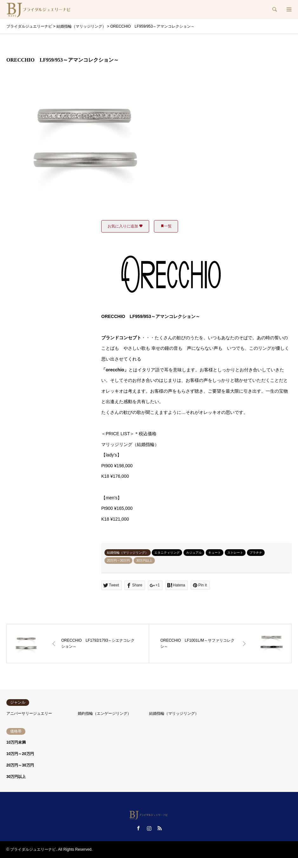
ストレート (235, 552)
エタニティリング (167, 552)
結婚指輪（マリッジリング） (127, 552)
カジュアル (194, 552)
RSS (159, 828)
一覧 (166, 226)
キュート (214, 552)
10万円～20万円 (20, 754)
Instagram (149, 828)
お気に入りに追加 (125, 226)
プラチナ (255, 552)
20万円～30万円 (118, 560)
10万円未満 (16, 742)
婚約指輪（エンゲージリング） (104, 713)
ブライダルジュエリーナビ (33, 849)
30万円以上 (144, 560)
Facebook (138, 828)
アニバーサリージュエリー (29, 713)
